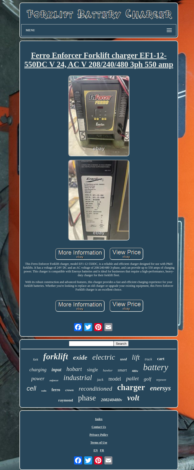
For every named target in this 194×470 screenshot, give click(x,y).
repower (161, 380)
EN (95, 450)
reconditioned (95, 388)
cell (31, 388)
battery (155, 367)
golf (147, 379)
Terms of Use (98, 442)
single (92, 369)
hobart (74, 369)
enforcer (54, 380)
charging (37, 369)
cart (160, 358)
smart (122, 370)
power (38, 378)
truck (148, 359)
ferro (56, 390)
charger (131, 387)
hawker (107, 370)
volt (133, 397)
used (123, 359)
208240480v (111, 399)
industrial (77, 377)
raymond (65, 400)
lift (136, 357)
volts (43, 390)
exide (80, 357)
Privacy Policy (98, 434)
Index (98, 419)
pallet (132, 378)
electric (103, 357)
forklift (55, 356)
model (114, 379)
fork (35, 359)
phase (87, 397)
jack (100, 380)
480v (135, 370)
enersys (160, 388)
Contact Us (98, 427)
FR (102, 450)
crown (69, 390)
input (56, 369)
